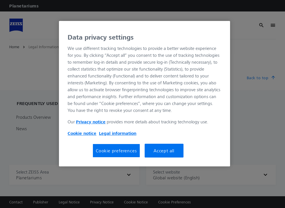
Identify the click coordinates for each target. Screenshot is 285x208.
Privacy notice (91, 121)
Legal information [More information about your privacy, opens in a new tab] (117, 133)
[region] (144, 94)
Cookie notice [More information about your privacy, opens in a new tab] (82, 133)
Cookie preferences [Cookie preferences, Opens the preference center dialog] (116, 150)
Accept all (164, 150)
